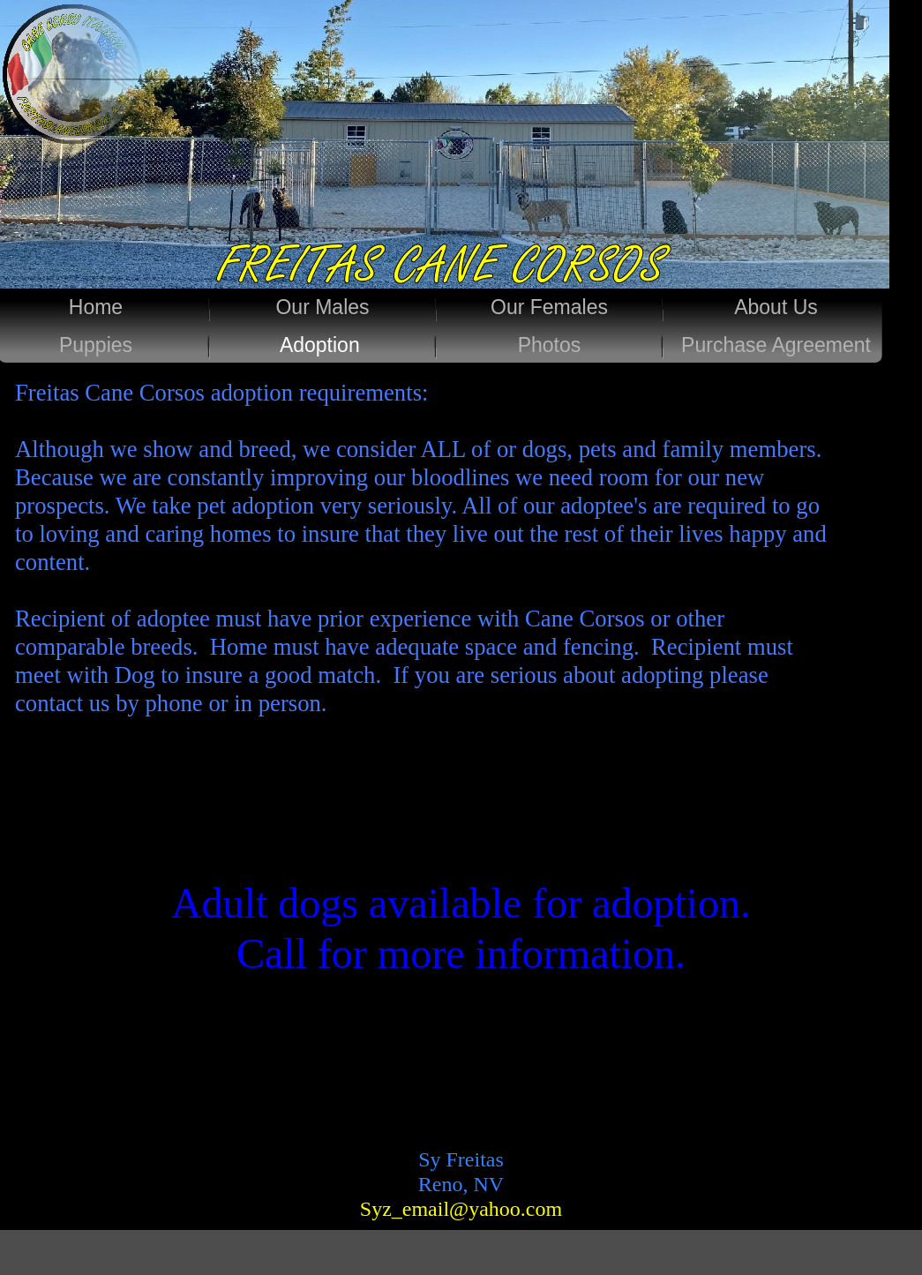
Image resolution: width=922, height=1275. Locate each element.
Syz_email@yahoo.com (461, 1208)
